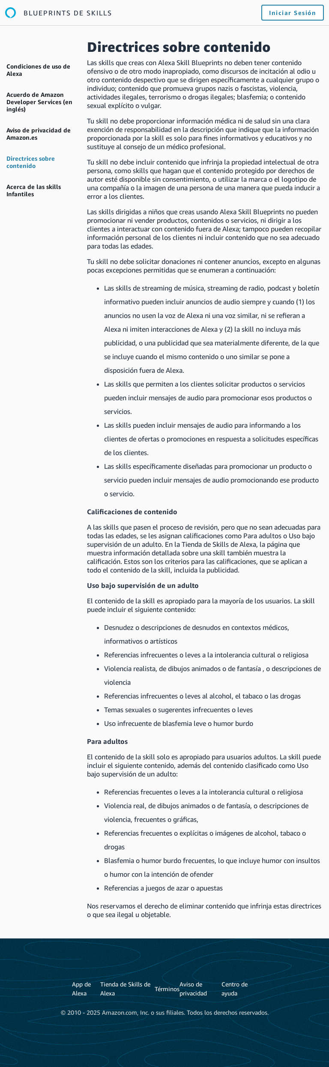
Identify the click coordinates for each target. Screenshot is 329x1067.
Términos (167, 988)
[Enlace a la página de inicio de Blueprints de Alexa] (58, 12)
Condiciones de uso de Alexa (38, 70)
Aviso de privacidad (193, 988)
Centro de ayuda (234, 988)
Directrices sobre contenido (30, 162)
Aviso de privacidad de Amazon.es (38, 133)
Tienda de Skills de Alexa (125, 988)
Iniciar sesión (292, 12)
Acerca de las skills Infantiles (33, 190)
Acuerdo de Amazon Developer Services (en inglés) (39, 102)
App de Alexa (81, 988)
